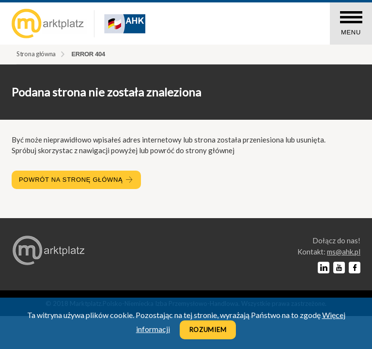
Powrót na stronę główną (76, 179)
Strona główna (36, 54)
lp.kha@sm (343, 251)
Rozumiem (208, 329)
